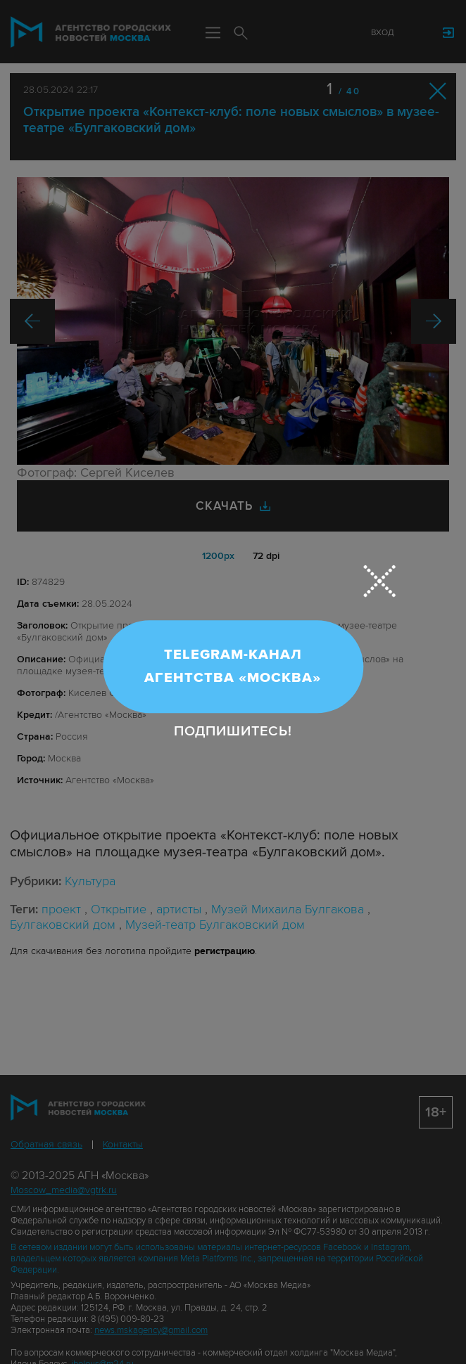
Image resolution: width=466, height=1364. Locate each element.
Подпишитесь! (233, 731)
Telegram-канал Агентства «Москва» (232, 666)
